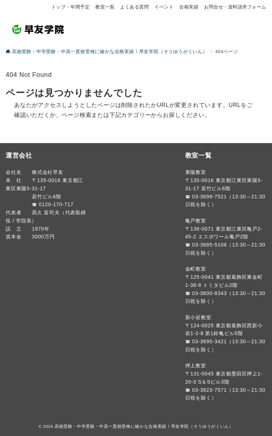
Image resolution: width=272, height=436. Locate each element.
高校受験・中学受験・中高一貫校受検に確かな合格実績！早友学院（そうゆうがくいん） (144, 426)
